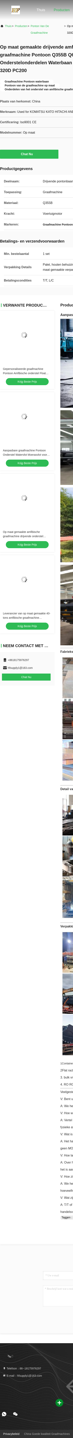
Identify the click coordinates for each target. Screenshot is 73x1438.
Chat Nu (29, 154)
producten (21, 26)
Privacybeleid (11, 1433)
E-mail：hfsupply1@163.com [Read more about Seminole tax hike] (22, 1375)
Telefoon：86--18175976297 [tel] (22, 1368)
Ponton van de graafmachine (40, 29)
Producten (62, 10)
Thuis (41, 10)
